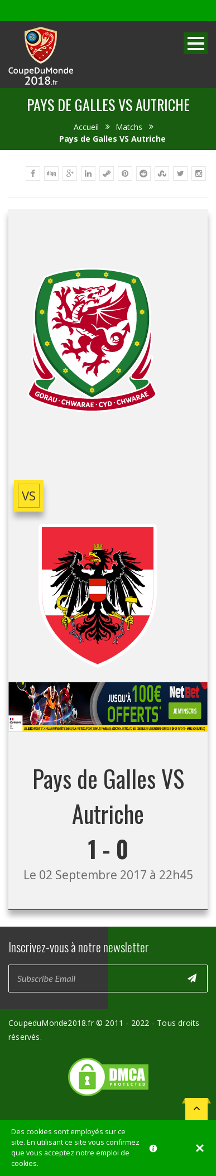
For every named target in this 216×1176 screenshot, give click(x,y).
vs (29, 495)
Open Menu (196, 43)
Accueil (86, 127)
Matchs (129, 127)
